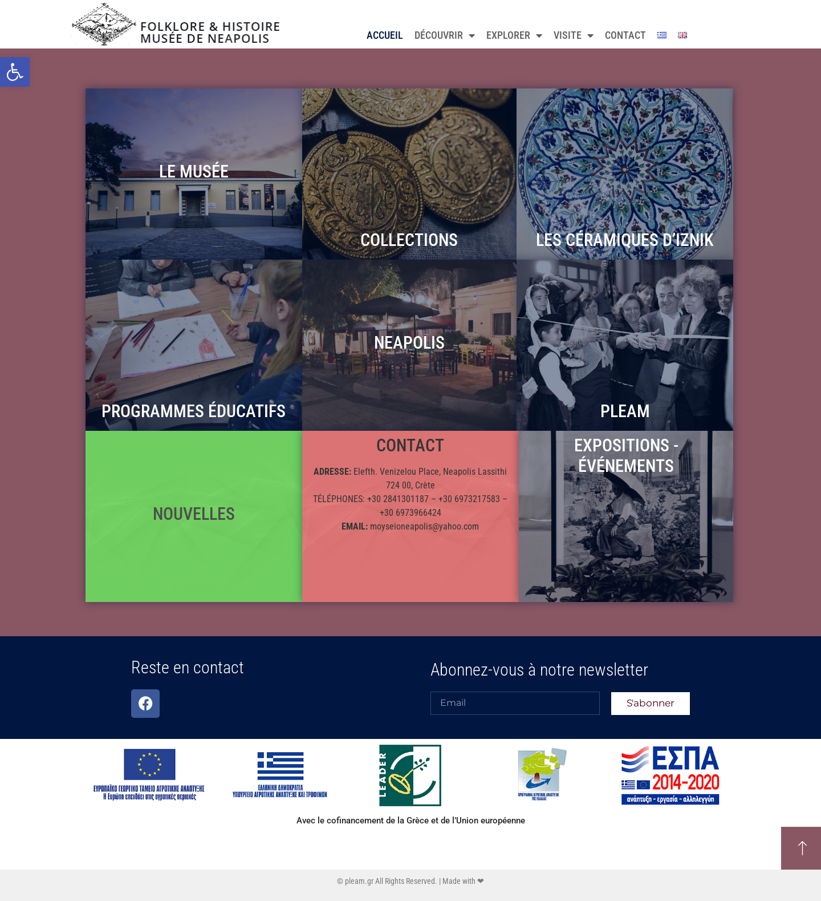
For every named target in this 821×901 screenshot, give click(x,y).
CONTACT (625, 35)
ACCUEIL (385, 35)
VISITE (574, 35)
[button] (15, 72)
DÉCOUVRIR (444, 35)
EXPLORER (514, 35)
